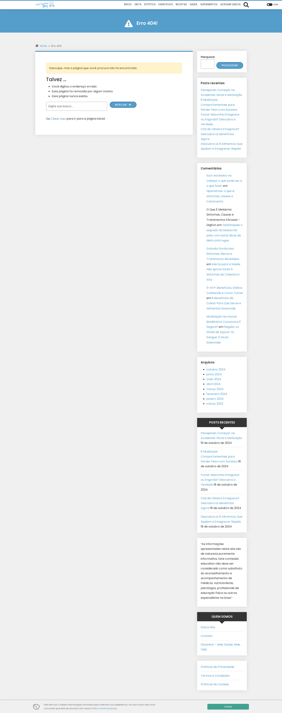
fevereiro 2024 (216, 394)
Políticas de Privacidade (217, 667)
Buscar (123, 105)
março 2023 (214, 404)
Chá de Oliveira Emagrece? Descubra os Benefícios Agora (220, 134)
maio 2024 (213, 379)
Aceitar (228, 706)
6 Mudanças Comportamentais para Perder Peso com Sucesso (219, 105)
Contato (207, 636)
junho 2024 (214, 374)
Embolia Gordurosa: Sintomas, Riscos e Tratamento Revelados (222, 254)
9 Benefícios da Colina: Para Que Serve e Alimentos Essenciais (223, 303)
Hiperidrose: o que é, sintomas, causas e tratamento (220, 196)
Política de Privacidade (104, 708)
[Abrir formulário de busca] (246, 4)
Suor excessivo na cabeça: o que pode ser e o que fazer (224, 181)
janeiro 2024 (215, 399)
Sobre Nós (208, 627)
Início (43, 46)
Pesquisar (208, 57)
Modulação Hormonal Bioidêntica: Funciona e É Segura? (223, 322)
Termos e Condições (215, 676)
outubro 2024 (216, 370)
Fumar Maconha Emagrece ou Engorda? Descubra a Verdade (220, 119)
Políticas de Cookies (215, 684)
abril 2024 (213, 384)
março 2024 (215, 389)
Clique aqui (58, 119)
